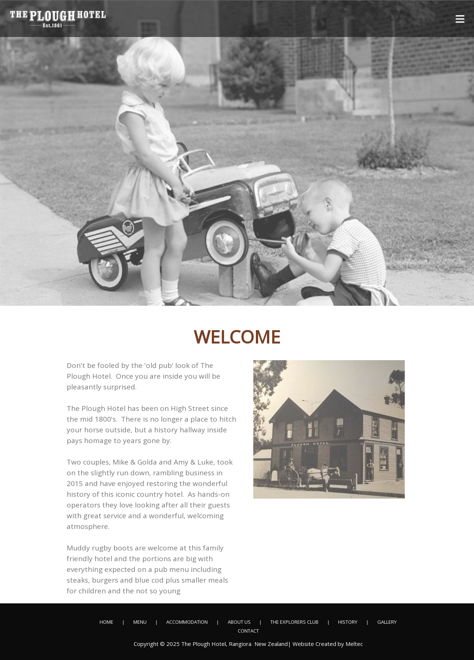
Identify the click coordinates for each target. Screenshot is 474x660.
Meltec (354, 644)
